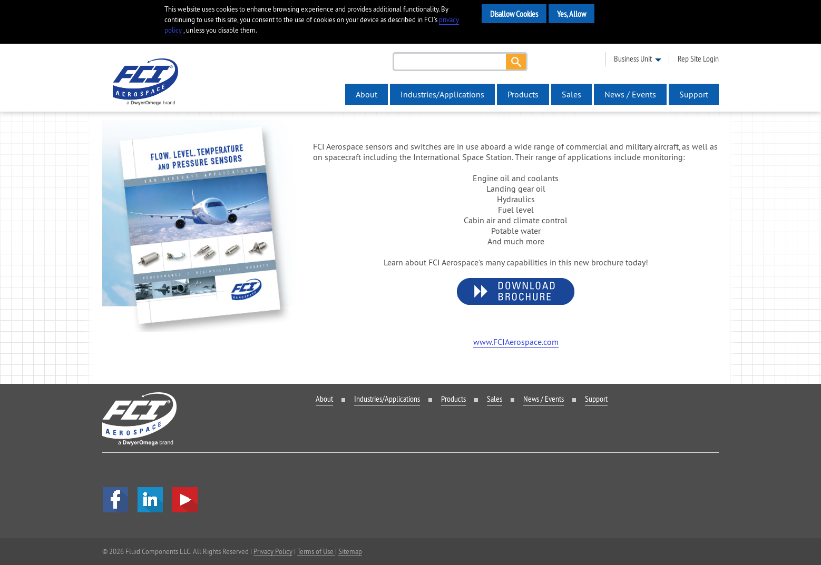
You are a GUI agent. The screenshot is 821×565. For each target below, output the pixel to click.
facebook (115, 500)
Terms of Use (316, 551)
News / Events (630, 94)
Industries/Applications (442, 94)
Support (693, 94)
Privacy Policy (272, 551)
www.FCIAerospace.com (516, 341)
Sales (571, 94)
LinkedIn (150, 500)
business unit (633, 58)
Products (523, 94)
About (366, 94)
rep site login (698, 58)
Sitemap (350, 551)
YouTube (185, 500)
